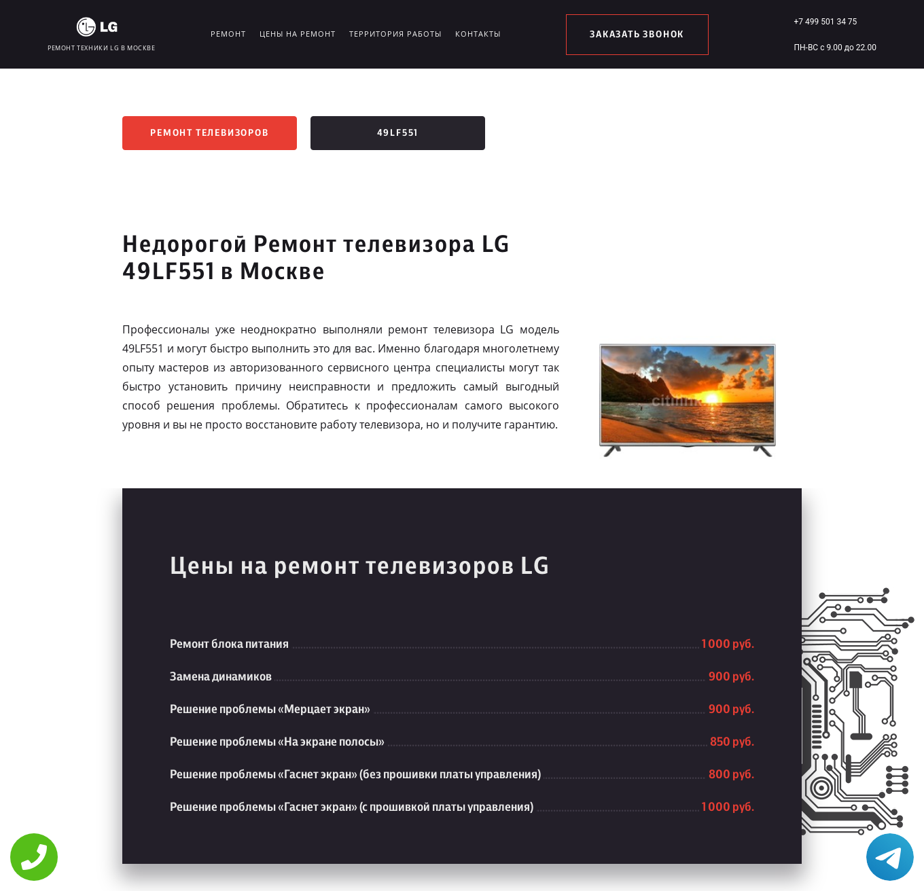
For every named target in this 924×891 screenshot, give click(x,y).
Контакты (478, 34)
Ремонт (228, 34)
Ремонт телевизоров (209, 133)
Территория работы (395, 34)
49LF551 (398, 133)
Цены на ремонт (298, 34)
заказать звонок (637, 34)
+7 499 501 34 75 (825, 21)
